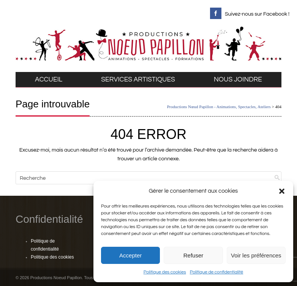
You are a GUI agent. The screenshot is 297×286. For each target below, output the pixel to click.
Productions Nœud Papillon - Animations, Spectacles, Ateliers (219, 106)
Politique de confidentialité (216, 272)
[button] (282, 191)
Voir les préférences (256, 255)
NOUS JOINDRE (238, 79)
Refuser (193, 255)
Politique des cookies (165, 272)
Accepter (130, 255)
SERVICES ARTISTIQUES (138, 79)
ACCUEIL (48, 79)
